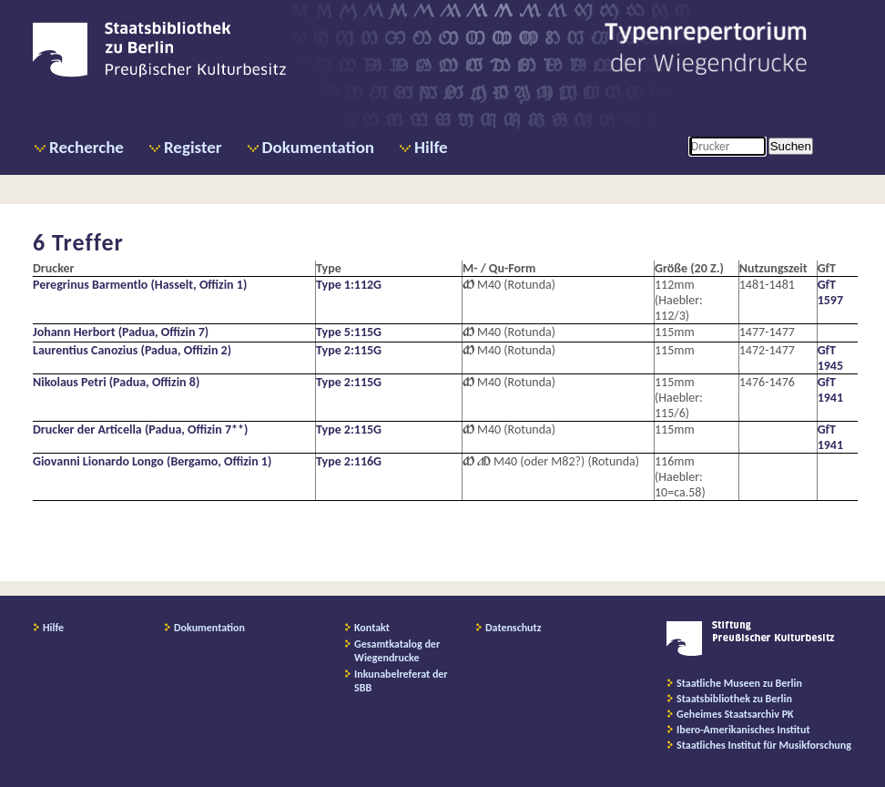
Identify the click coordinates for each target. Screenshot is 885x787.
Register (193, 147)
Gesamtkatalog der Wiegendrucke (397, 651)
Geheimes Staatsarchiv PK (735, 714)
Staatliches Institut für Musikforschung (763, 745)
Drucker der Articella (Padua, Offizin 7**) (140, 429)
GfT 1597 (830, 292)
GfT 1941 (830, 389)
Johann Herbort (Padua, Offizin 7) (121, 332)
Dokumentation (318, 147)
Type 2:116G (348, 461)
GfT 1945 (830, 357)
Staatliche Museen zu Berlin (739, 683)
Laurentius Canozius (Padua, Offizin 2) (132, 350)
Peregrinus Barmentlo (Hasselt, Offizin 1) (140, 284)
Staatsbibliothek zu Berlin (734, 698)
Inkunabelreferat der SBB (401, 681)
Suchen (790, 146)
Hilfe (431, 147)
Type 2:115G (348, 350)
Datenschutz (513, 627)
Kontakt (372, 627)
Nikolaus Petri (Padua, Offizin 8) (116, 382)
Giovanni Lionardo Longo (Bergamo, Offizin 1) (152, 461)
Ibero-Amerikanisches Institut (743, 729)
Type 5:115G (348, 332)
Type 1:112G (348, 284)
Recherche (86, 147)
